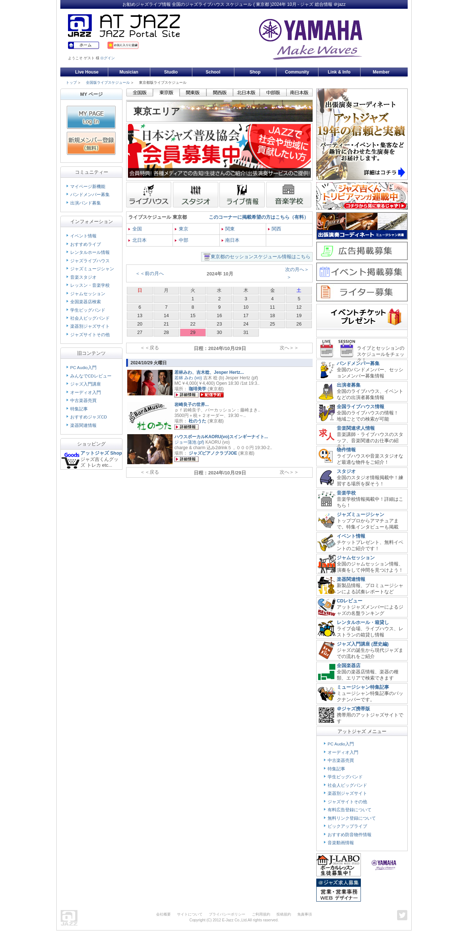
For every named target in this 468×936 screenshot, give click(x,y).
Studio (171, 72)
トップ (71, 82)
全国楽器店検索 (85, 302)
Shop (255, 72)
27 (139, 332)
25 (272, 324)
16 (219, 315)
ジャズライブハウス (90, 261)
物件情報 (346, 449)
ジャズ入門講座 (85, 384)
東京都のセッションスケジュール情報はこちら (260, 256)
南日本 (231, 240)
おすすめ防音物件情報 (349, 834)
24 (245, 324)
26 (299, 324)
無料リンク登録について (352, 818)
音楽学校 (346, 493)
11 (272, 307)
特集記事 (79, 409)
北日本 (137, 240)
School (212, 72)
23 (219, 324)
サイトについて (190, 914)
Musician (129, 72)
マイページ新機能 (87, 186)
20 (139, 324)
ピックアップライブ (347, 826)
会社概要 (163, 914)
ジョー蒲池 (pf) (189, 442)
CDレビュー (349, 601)
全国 (135, 229)
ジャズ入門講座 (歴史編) (363, 644)
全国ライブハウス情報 (360, 406)
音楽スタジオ (83, 277)
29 (192, 332)
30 (219, 332)
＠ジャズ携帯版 (353, 708)
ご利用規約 (261, 914)
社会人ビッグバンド (90, 318)
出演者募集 (349, 385)
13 (139, 315)
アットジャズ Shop (101, 453)
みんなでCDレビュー (91, 376)
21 (166, 324)
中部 (181, 240)
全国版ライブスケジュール (108, 82)
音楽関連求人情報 (356, 428)
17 (245, 315)
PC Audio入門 (83, 367)
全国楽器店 (349, 665)
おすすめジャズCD (88, 417)
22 (192, 324)
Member (381, 72)
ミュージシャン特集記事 (363, 687)
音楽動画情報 (341, 843)
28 (166, 332)
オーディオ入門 (85, 392)
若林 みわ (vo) (188, 377)
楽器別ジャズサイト (90, 326)
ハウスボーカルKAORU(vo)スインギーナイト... (221, 436)
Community (297, 72)
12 (299, 307)
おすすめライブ (85, 244)
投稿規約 (283, 914)
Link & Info (339, 72)
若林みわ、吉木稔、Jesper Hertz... (209, 372)
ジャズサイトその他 (90, 334)
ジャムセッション (87, 294)
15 (192, 315)
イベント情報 (83, 236)
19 (299, 315)
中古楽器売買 (83, 400)
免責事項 (304, 914)
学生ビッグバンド (87, 310)
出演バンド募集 (85, 203)
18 (272, 315)
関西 (275, 229)
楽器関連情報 (83, 425)
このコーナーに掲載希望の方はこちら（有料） (259, 217)
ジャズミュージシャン (92, 269)
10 (245, 307)
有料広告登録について (349, 810)
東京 (181, 229)
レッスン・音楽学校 (90, 285)
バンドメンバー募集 (90, 194)
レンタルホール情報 (90, 252)
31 (245, 332)
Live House (86, 72)
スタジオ (346, 471)
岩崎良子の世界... (191, 404)
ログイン (107, 58)
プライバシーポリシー (227, 914)
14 (166, 315)
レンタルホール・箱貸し (363, 622)
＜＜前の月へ (149, 273)
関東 (228, 229)
